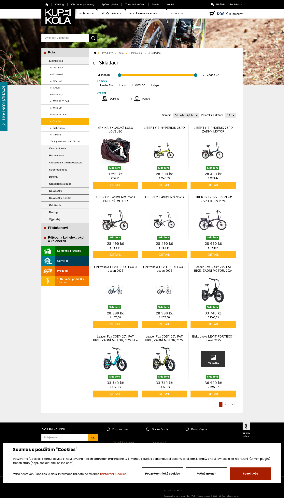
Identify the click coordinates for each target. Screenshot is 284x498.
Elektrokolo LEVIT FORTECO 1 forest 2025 (213, 339)
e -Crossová (56, 74)
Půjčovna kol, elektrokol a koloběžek (66, 239)
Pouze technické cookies (162, 474)
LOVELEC (139, 85)
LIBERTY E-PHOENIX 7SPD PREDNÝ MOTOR (115, 199)
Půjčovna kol (112, 14)
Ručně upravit (206, 474)
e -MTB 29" (56, 108)
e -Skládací (56, 121)
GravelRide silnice (60, 183)
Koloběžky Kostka (60, 198)
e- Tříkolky (55, 134)
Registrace (236, 5)
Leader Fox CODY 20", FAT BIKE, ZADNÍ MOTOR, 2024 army (164, 340)
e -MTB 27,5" (57, 94)
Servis (155, 4)
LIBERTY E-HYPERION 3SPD (164, 128)
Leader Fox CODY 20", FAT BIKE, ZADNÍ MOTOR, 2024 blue (115, 339)
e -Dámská (56, 81)
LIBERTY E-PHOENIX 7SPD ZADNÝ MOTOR (213, 130)
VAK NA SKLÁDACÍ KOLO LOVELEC (115, 130)
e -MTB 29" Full (58, 114)
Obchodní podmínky (82, 4)
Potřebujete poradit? (146, 14)
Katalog (59, 4)
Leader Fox (106, 85)
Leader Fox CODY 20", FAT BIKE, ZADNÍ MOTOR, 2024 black (213, 271)
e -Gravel (55, 88)
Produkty (62, 271)
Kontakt (171, 4)
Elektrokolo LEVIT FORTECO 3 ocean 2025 (115, 269)
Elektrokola (56, 60)
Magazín (177, 14)
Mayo (156, 85)
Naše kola (86, 14)
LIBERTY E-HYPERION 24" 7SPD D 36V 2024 (213, 199)
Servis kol (63, 261)
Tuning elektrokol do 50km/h (65, 141)
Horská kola (56, 155)
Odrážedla (55, 205)
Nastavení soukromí (173, 490)
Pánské (146, 99)
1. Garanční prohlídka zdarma (70, 280)
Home (46, 4)
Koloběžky (55, 190)
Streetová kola (58, 169)
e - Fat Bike (56, 67)
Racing (53, 212)
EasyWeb (191, 496)
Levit (123, 85)
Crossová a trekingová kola (65, 162)
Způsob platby (110, 4)
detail (115, 185)
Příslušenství (58, 227)
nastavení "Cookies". (114, 474)
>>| (233, 405)
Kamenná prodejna (69, 251)
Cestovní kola (57, 148)
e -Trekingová (57, 128)
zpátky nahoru (246, 435)
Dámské (114, 99)
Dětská (53, 176)
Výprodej (54, 219)
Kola (51, 52)
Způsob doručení (135, 4)
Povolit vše (250, 474)
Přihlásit (220, 5)
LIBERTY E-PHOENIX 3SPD (164, 197)
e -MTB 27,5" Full (59, 101)
